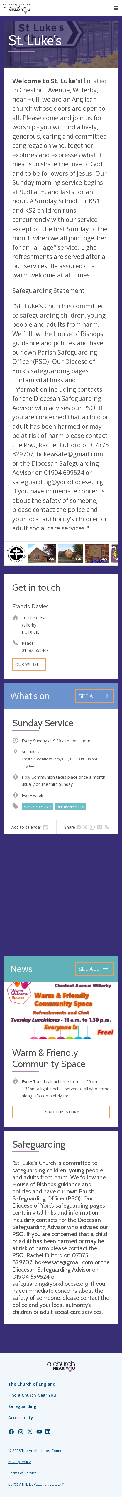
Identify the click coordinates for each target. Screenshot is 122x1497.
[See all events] (94, 696)
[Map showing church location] (61, 895)
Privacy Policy (19, 1461)
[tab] (30, 827)
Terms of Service (22, 1473)
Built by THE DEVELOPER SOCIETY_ (36, 1484)
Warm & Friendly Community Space (48, 1058)
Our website (29, 664)
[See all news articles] (94, 969)
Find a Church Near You (32, 1395)
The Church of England (31, 1384)
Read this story (61, 1112)
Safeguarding (22, 1406)
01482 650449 (35, 650)
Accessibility (20, 1417)
